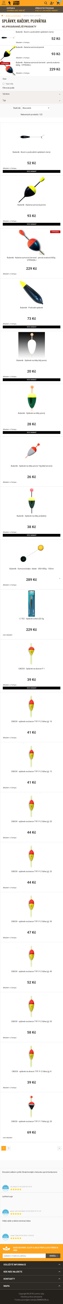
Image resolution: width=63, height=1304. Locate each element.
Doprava (16, 9)
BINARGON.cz (43, 1300)
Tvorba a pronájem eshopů (25, 1300)
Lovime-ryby (14, 3)
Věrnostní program (46, 9)
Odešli (53, 1256)
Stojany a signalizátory (13, 16)
